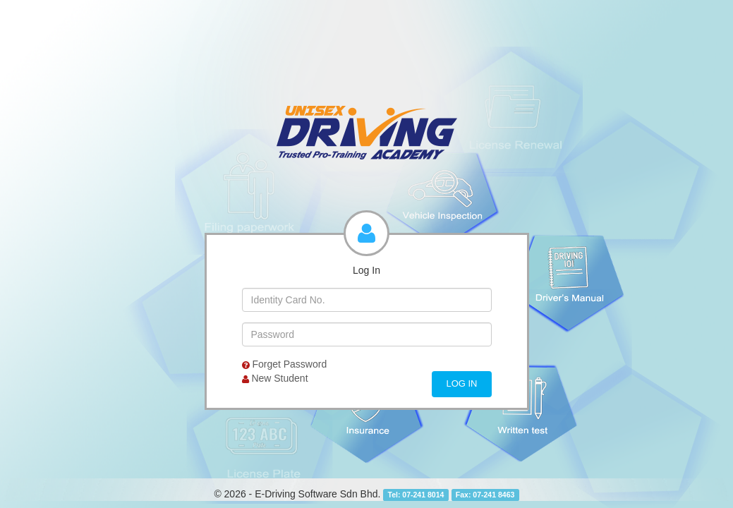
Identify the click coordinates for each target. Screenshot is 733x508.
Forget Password (284, 364)
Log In (461, 383)
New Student (275, 378)
